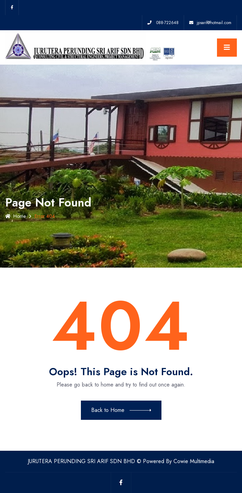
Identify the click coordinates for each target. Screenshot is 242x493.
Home (15, 216)
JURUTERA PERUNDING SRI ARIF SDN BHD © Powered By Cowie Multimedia (121, 461)
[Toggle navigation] (227, 47)
